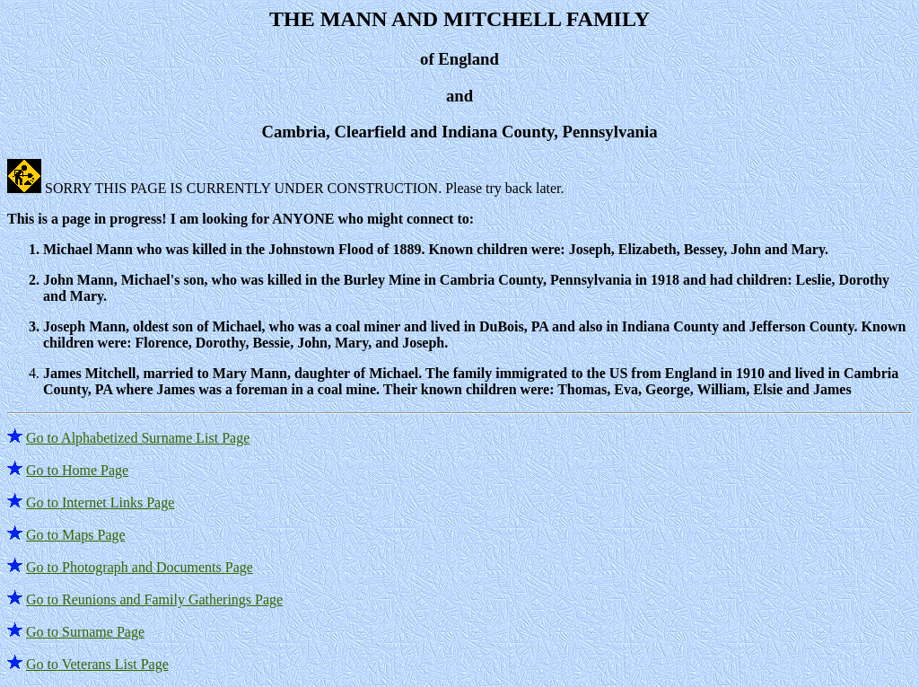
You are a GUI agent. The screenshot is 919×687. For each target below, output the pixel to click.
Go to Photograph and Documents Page (139, 567)
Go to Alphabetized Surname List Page (137, 437)
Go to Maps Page (76, 534)
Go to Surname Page (85, 631)
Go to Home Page (77, 470)
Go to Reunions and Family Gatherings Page (154, 599)
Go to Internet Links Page (100, 502)
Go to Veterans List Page (97, 664)
